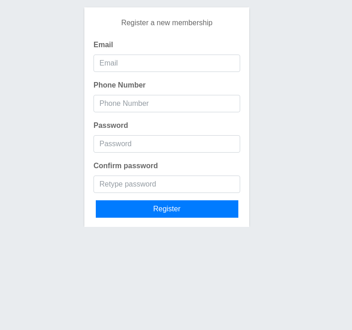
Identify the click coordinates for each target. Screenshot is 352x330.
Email (103, 45)
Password (111, 125)
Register (167, 209)
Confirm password (126, 166)
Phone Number (120, 85)
